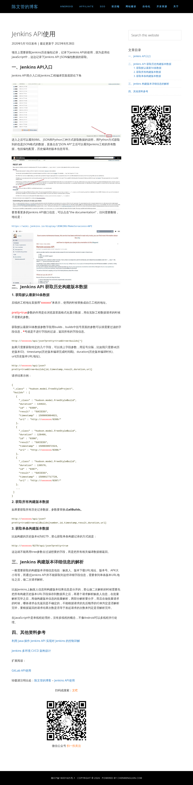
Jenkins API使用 (64, 680)
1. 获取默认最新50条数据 (147, 67)
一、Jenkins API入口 (139, 56)
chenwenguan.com (130, 778)
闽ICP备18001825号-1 (63, 778)
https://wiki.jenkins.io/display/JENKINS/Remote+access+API (52, 226)
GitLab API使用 (21, 670)
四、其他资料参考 (138, 91)
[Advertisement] (154, 178)
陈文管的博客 (25, 6)
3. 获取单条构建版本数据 (147, 76)
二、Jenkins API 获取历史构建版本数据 (149, 64)
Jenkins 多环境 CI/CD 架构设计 (31, 651)
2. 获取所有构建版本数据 (147, 72)
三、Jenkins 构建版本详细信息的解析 (148, 83)
